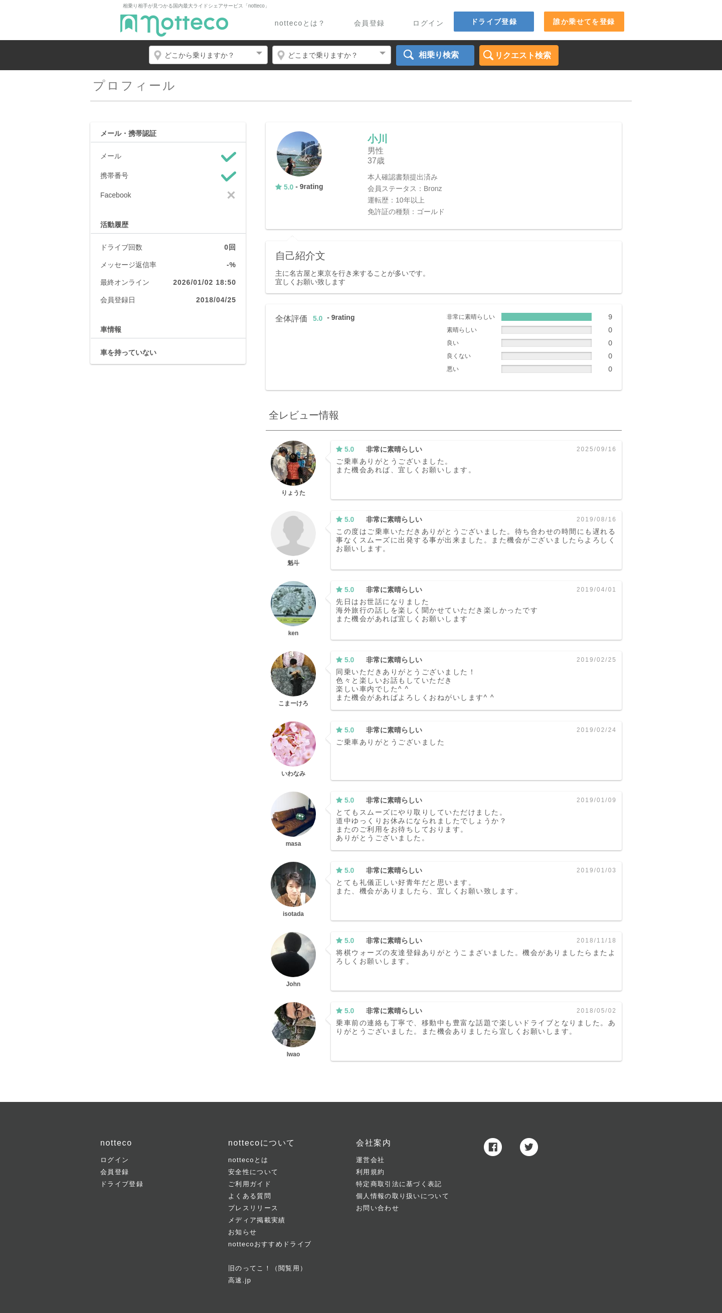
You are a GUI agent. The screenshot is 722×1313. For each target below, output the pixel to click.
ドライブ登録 (494, 22)
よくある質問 (249, 1196)
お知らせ (242, 1232)
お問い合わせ (377, 1208)
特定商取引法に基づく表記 (399, 1184)
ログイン (428, 23)
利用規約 (370, 1172)
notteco (174, 26)
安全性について (253, 1172)
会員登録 (369, 23)
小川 (378, 138)
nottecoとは (248, 1160)
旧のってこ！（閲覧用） (267, 1268)
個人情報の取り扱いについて (402, 1196)
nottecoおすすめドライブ (269, 1244)
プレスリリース (253, 1208)
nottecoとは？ (300, 23)
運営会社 (370, 1160)
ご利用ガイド (249, 1184)
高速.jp (239, 1280)
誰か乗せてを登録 (584, 22)
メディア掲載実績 (256, 1220)
